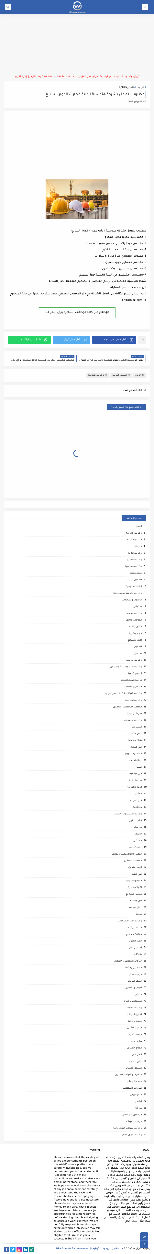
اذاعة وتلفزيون (134, 787)
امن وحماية (136, 901)
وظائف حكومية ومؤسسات (127, 593)
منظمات (137, 807)
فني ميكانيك (135, 774)
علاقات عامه (135, 847)
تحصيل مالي (135, 948)
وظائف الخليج (134, 560)
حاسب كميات (134, 1035)
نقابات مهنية (135, 887)
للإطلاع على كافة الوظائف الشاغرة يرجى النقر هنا (77, 312)
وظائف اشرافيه (133, 700)
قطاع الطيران (134, 1048)
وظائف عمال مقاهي (131, 1135)
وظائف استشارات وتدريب (128, 814)
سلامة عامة (135, 780)
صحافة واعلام (134, 1081)
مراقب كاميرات (134, 1121)
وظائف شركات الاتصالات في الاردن (123, 693)
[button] (114, 340)
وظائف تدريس (134, 660)
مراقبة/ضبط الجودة (131, 680)
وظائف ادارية (135, 553)
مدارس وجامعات (133, 687)
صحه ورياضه (135, 1021)
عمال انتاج (136, 734)
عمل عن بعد (135, 907)
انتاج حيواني (136, 1095)
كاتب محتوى (135, 821)
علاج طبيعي (135, 1061)
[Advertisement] (77, 44)
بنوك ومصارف (134, 740)
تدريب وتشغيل (133, 988)
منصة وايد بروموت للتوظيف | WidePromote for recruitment (89, 1249)
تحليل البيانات (134, 1014)
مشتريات (137, 727)
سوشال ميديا (134, 714)
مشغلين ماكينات (132, 1001)
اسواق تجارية (135, 673)
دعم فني (137, 841)
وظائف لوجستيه (133, 720)
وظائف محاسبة (133, 566)
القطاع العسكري (133, 861)
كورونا (138, 1108)
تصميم (138, 647)
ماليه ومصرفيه (134, 881)
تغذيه (139, 914)
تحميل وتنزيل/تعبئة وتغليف (126, 854)
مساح (138, 994)
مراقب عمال (135, 974)
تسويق (138, 580)
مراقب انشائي (134, 1028)
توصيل (138, 827)
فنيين (139, 767)
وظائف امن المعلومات (130, 921)
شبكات (138, 954)
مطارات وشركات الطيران (128, 1075)
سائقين (138, 653)
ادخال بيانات (135, 627)
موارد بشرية (135, 633)
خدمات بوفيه (135, 928)
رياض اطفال (135, 1041)
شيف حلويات (135, 981)
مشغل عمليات (134, 1068)
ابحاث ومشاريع (133, 754)
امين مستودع (134, 640)
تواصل (138, 1101)
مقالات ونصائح (134, 934)
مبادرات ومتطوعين (132, 1088)
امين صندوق (135, 867)
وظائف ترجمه (134, 1008)
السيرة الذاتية (126, 87)
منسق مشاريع (134, 894)
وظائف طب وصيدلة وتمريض (126, 667)
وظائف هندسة (97, 375)
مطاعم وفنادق (134, 620)
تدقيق (138, 834)
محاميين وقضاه (133, 968)
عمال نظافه (135, 760)
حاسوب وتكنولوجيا (132, 600)
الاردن (141, 87)
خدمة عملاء (136, 573)
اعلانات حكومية (134, 587)
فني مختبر (136, 874)
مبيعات (138, 546)
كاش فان (137, 1055)
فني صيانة (136, 747)
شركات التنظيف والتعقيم (128, 961)
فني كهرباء (136, 800)
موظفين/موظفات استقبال (127, 707)
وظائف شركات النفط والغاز (127, 1128)
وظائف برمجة (134, 613)
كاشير (138, 794)
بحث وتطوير (135, 941)
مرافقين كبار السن (132, 1115)
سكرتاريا (137, 607)
